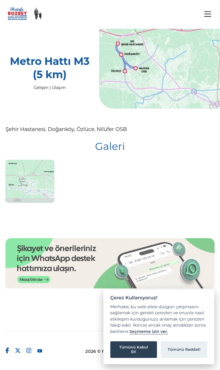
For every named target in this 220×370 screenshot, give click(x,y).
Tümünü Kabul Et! (133, 349)
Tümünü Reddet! (184, 349)
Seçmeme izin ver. (148, 331)
